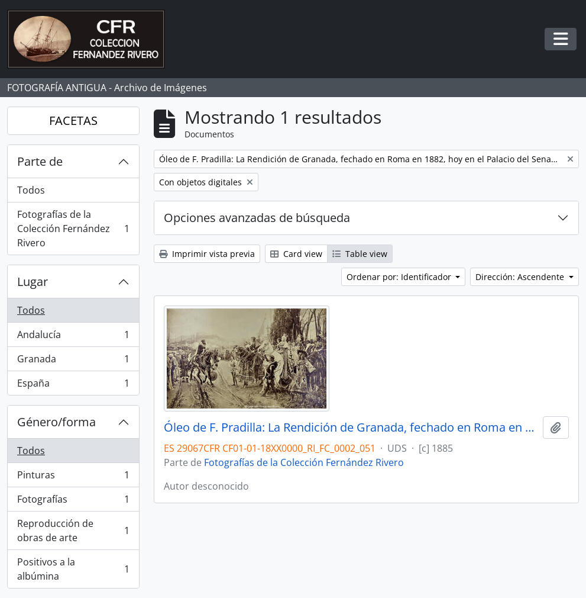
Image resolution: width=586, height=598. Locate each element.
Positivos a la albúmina (73, 569)
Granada (73, 361)
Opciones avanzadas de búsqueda (257, 218)
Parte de (40, 161)
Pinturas (73, 477)
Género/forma (56, 422)
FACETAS (73, 120)
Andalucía (73, 337)
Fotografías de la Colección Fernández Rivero (73, 228)
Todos (31, 190)
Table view (359, 253)
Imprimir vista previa (207, 253)
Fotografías (73, 502)
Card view (296, 253)
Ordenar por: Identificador (400, 276)
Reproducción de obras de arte (73, 530)
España (73, 385)
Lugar (32, 282)
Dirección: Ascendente (520, 276)
